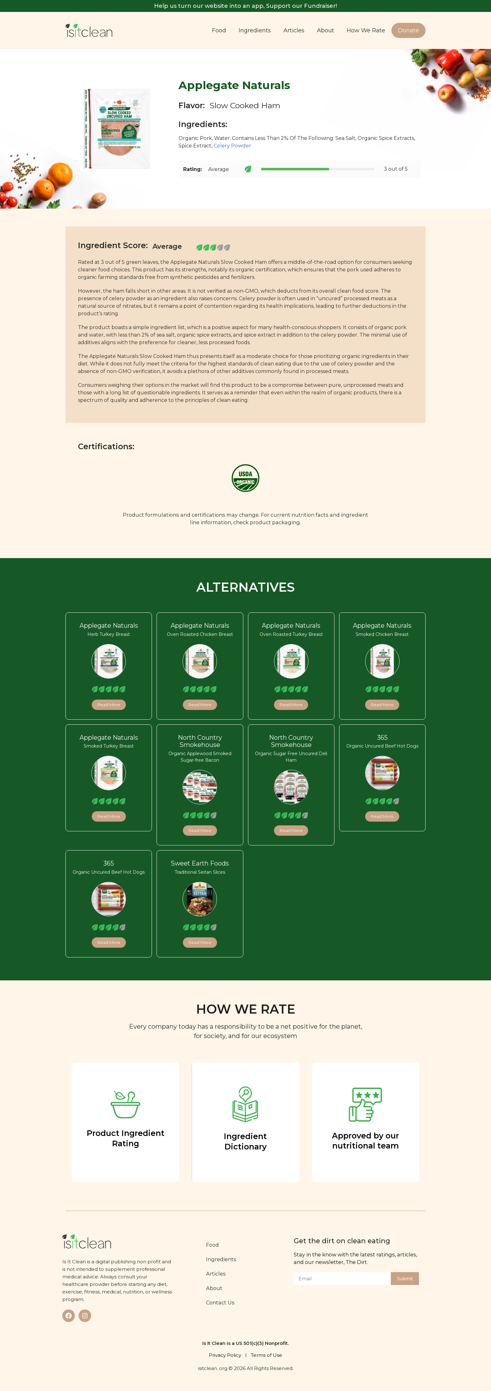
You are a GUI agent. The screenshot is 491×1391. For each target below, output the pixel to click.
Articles (293, 30)
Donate (408, 30)
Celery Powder (232, 146)
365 (382, 737)
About (325, 30)
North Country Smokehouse (200, 741)
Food (219, 30)
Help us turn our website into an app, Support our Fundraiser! (245, 6)
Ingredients (255, 30)
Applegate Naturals (109, 625)
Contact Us (220, 1302)
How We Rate (366, 30)
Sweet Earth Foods (200, 863)
